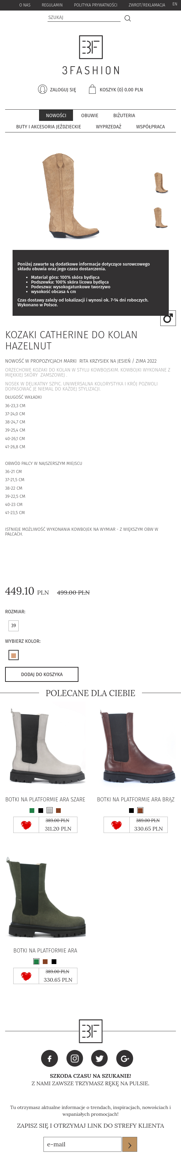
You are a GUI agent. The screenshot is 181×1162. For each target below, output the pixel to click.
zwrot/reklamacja (147, 5)
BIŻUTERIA (124, 116)
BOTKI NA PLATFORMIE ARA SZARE (45, 800)
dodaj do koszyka (41, 674)
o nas (25, 5)
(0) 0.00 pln (130, 90)
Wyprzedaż (109, 127)
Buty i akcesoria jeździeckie (48, 127)
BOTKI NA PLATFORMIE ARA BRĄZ (136, 800)
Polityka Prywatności (95, 5)
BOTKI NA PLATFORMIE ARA (45, 951)
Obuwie (89, 116)
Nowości (56, 116)
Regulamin (52, 5)
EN (175, 4)
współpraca (150, 127)
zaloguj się (62, 90)
